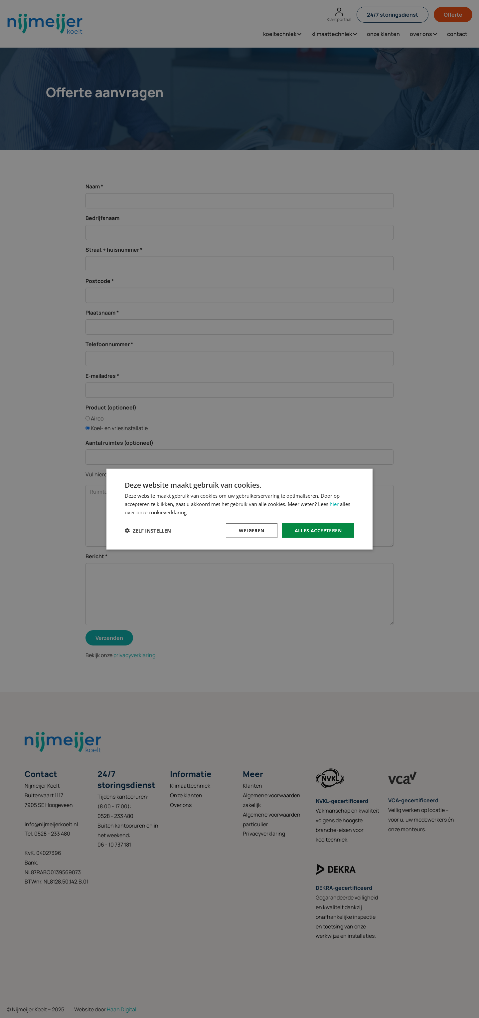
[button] (148, 530)
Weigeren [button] (251, 530)
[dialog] (239, 509)
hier (334, 503)
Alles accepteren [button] (318, 530)
